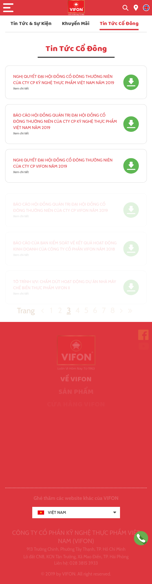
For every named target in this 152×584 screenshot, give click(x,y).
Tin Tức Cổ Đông (119, 24)
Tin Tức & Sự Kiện (31, 24)
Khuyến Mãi (75, 24)
